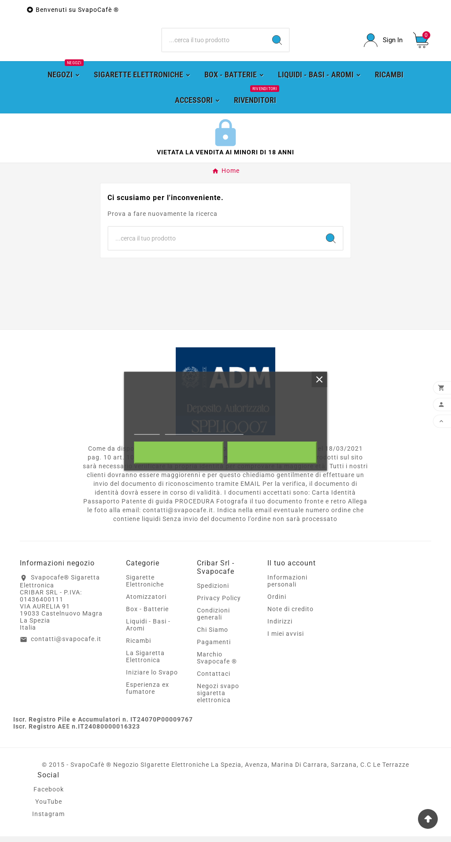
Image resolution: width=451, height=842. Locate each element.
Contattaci (213, 679)
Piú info (147, 430)
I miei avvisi (285, 639)
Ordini (276, 602)
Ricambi (138, 646)
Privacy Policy (219, 603)
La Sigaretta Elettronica (145, 662)
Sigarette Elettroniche (145, 587)
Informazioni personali (287, 587)
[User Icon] (383, 43)
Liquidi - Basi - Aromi (148, 630)
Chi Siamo (212, 635)
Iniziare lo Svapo (152, 678)
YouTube (48, 807)
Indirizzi (279, 627)
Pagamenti (214, 647)
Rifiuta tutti (179, 452)
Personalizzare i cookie (204, 430)
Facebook (48, 794)
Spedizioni (213, 591)
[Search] (277, 43)
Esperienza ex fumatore (147, 694)
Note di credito (290, 614)
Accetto (272, 452)
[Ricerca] (213, 43)
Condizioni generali (213, 619)
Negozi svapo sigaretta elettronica (218, 698)
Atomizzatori (146, 602)
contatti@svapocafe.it (66, 644)
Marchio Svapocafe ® (217, 663)
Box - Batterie (147, 614)
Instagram (48, 819)
